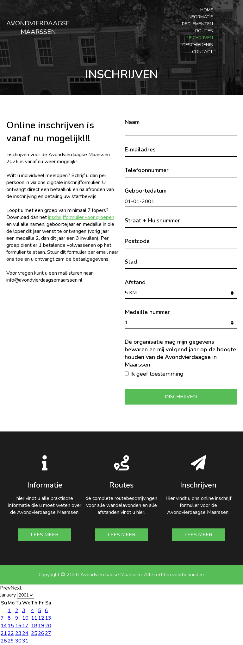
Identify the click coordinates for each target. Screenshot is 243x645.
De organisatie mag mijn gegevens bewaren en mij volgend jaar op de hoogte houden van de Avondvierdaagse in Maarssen (180, 353)
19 (41, 625)
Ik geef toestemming (157, 374)
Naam (132, 122)
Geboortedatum (145, 191)
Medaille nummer (147, 312)
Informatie (200, 17)
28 (4, 640)
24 (25, 633)
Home (206, 10)
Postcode (137, 241)
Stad (131, 261)
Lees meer (45, 534)
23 (18, 633)
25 (34, 633)
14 (4, 625)
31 (25, 640)
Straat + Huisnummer (152, 220)
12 (41, 618)
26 (41, 633)
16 (18, 625)
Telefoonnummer (147, 170)
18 (34, 625)
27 (48, 633)
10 (25, 618)
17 (25, 625)
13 (48, 618)
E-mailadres (140, 149)
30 (18, 640)
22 (11, 633)
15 (11, 625)
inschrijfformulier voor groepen (81, 217)
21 (4, 633)
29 (11, 640)
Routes (204, 31)
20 (48, 625)
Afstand (135, 282)
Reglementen (197, 24)
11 (34, 618)
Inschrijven (199, 38)
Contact (202, 52)
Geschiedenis (197, 45)
